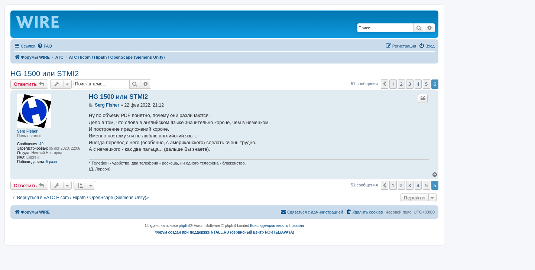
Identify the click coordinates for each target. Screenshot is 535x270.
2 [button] (401, 84)
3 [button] (409, 84)
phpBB (184, 226)
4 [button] (418, 84)
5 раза (51, 162)
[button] (384, 83)
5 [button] (426, 84)
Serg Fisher (27, 131)
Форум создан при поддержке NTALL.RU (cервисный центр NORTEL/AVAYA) (224, 232)
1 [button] (393, 84)
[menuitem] (44, 46)
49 (41, 144)
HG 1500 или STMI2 (44, 73)
